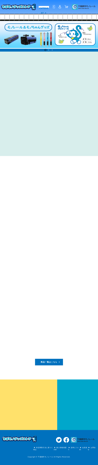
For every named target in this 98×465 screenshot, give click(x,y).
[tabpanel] (49, 34)
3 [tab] (52, 50)
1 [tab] (45, 50)
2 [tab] (49, 50)
